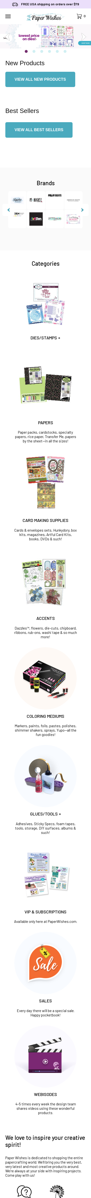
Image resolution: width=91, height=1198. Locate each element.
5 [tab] (57, 51)
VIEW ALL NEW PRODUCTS (40, 79)
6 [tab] (65, 51)
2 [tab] (34, 51)
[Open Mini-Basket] (81, 16)
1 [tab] (26, 51)
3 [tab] (41, 51)
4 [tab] (49, 51)
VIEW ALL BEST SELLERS (39, 130)
